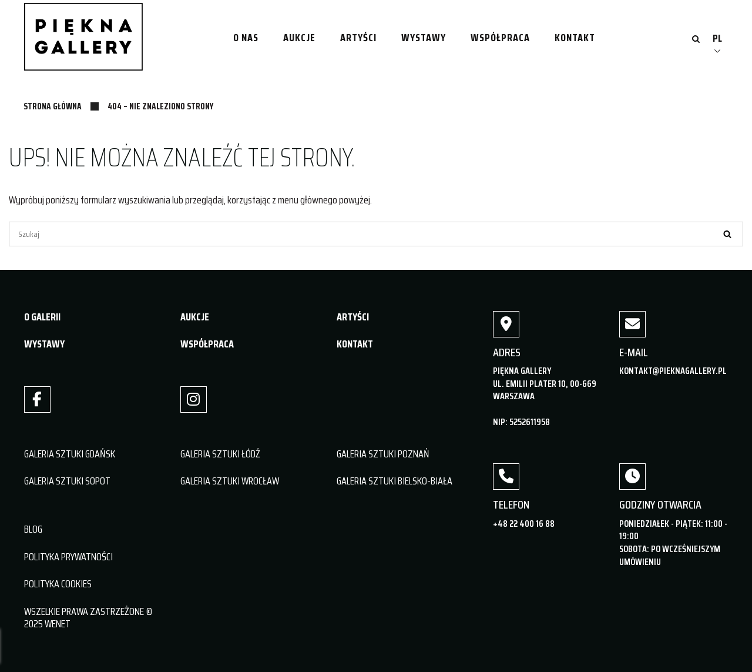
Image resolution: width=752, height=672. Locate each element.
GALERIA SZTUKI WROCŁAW (229, 481)
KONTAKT (355, 344)
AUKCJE (194, 317)
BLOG (33, 529)
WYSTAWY (44, 344)
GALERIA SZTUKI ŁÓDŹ (220, 454)
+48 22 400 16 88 (524, 523)
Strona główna (53, 106)
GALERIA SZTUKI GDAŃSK (69, 454)
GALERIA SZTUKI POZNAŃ (383, 454)
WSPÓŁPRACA (207, 344)
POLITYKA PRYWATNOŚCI (68, 557)
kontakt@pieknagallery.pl (673, 370)
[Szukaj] (376, 234)
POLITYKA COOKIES (58, 584)
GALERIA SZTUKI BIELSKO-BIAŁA (394, 481)
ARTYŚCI (353, 317)
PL (717, 38)
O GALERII (42, 317)
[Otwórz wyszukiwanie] (696, 40)
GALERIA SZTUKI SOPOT (67, 481)
